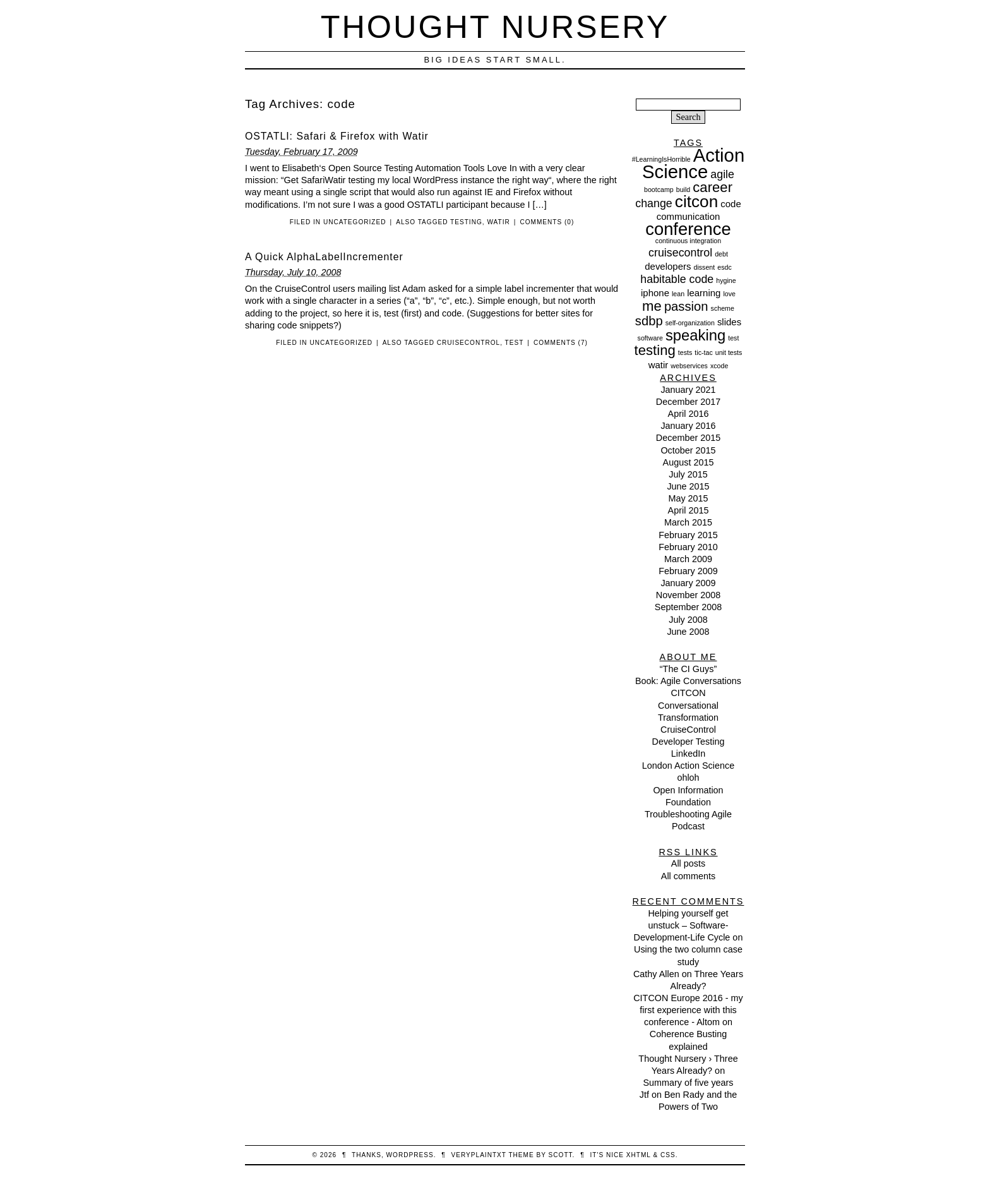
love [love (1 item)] (729, 294)
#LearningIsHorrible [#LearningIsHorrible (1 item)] (661, 159)
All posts (688, 863)
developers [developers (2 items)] (668, 266)
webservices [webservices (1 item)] (689, 366)
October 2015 (687, 450)
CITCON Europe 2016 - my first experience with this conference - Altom (688, 1010)
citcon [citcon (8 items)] (697, 201)
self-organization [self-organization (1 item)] (690, 323)
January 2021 (687, 390)
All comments (688, 876)
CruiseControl (688, 729)
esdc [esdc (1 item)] (724, 267)
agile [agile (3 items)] (722, 174)
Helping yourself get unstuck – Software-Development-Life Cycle (682, 925)
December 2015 (688, 438)
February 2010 (688, 547)
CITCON (688, 693)
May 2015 (688, 498)
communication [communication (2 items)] (688, 216)
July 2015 (688, 474)
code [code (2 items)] (730, 203)
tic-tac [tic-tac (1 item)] (703, 352)
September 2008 (688, 607)
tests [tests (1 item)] (685, 352)
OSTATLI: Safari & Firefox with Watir (337, 136)
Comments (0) (547, 222)
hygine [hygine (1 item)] (726, 280)
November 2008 (688, 595)
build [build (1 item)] (683, 189)
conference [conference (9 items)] (688, 229)
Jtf (644, 1095)
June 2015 (688, 486)
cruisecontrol (468, 342)
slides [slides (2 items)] (729, 321)
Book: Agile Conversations (688, 681)
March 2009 (688, 559)
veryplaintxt (478, 1154)
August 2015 (688, 462)
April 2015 (688, 510)
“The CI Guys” (688, 669)
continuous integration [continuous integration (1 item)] (688, 240)
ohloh (688, 777)
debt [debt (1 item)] (721, 254)
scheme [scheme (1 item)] (722, 308)
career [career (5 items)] (712, 187)
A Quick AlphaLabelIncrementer (324, 256)
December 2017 (688, 402)
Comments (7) (561, 342)
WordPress (410, 1154)
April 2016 (688, 414)
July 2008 (688, 620)
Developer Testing (688, 741)
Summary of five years (688, 1083)
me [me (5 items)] (652, 306)
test (514, 342)
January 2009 (687, 583)
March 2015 (688, 522)
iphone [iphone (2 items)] (655, 292)
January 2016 (687, 426)
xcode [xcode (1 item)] (719, 366)
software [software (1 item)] (650, 338)
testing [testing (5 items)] (655, 350)
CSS (668, 1154)
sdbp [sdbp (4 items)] (649, 321)
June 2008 (688, 632)
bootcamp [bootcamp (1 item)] (659, 189)
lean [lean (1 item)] (678, 294)
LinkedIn (688, 753)
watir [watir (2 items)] (658, 364)
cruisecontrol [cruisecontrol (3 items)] (680, 252)
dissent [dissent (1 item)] (704, 267)
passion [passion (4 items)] (686, 306)
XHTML (638, 1154)
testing (466, 222)
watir (498, 222)
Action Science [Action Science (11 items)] (693, 163)
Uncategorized (354, 222)
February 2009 (688, 571)
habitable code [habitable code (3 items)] (676, 279)
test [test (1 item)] (733, 338)
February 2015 (688, 535)
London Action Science (688, 765)
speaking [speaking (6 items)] (695, 335)
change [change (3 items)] (653, 203)
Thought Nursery (495, 27)
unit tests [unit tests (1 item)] (728, 352)
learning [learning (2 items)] (703, 292)
